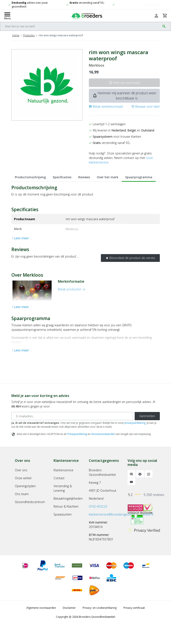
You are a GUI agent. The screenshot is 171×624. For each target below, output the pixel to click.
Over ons (21, 470)
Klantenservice (63, 470)
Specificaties (62, 177)
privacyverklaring (135, 423)
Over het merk (107, 177)
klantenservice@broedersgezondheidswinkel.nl (121, 514)
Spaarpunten (63, 514)
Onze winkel (23, 478)
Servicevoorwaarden (103, 434)
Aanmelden (147, 416)
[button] (106, 106)
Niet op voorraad (124, 82)
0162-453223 (98, 506)
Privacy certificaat (134, 608)
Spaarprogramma (138, 177)
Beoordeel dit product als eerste (130, 258)
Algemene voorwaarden (41, 608)
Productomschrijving (30, 177)
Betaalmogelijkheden (68, 498)
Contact (59, 478)
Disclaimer (69, 608)
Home (15, 35)
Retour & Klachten (66, 506)
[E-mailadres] (72, 416)
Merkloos (96, 65)
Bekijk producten (72, 289)
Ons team (22, 494)
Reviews (84, 177)
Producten (29, 35)
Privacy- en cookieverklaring (100, 608)
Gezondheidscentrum (30, 502)
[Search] (80, 26)
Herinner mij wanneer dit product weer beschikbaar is (124, 96)
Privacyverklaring (77, 434)
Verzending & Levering (63, 488)
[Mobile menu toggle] (7, 16)
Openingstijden (25, 486)
